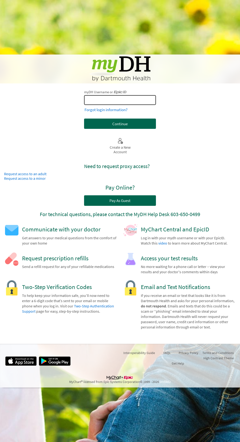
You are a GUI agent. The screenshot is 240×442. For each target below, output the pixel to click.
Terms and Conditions (218, 353)
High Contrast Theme (218, 358)
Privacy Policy (188, 353)
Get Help (178, 363)
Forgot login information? (106, 109)
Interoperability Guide (139, 353)
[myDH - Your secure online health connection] (120, 68)
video (162, 243)
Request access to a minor (25, 178)
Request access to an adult (25, 174)
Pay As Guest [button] (120, 200)
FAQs (166, 353)
